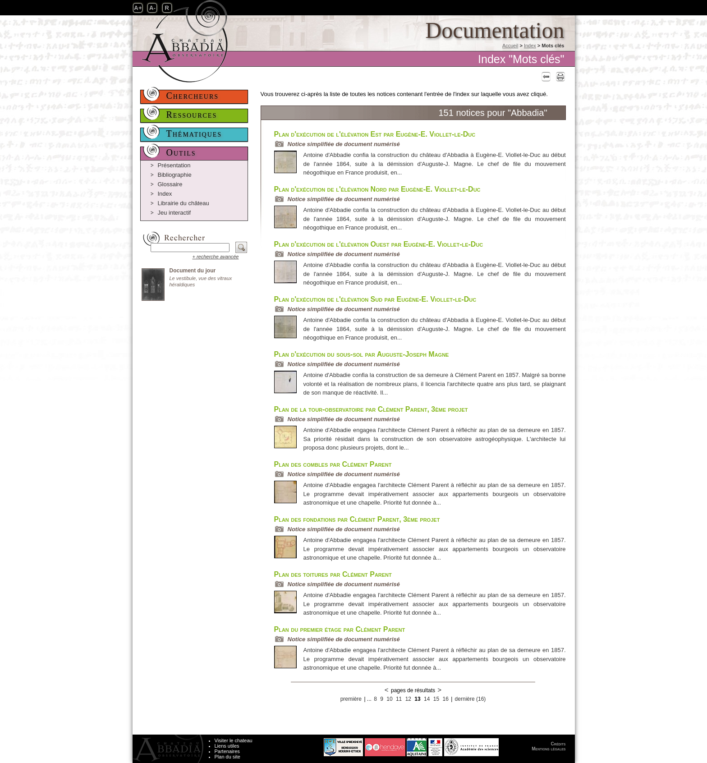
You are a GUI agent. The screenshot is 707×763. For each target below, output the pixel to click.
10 (389, 699)
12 (408, 699)
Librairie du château (183, 203)
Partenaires (227, 751)
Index (530, 45)
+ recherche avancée (215, 256)
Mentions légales (548, 748)
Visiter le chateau (233, 740)
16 (445, 699)
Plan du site (227, 756)
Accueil (510, 45)
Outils (181, 152)
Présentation (174, 165)
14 (427, 699)
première (351, 699)
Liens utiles (227, 746)
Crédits (558, 743)
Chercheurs (192, 96)
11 (399, 699)
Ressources (191, 115)
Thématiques (194, 133)
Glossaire (170, 184)
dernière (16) (470, 699)
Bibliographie (175, 174)
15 (436, 699)
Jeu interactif (174, 212)
